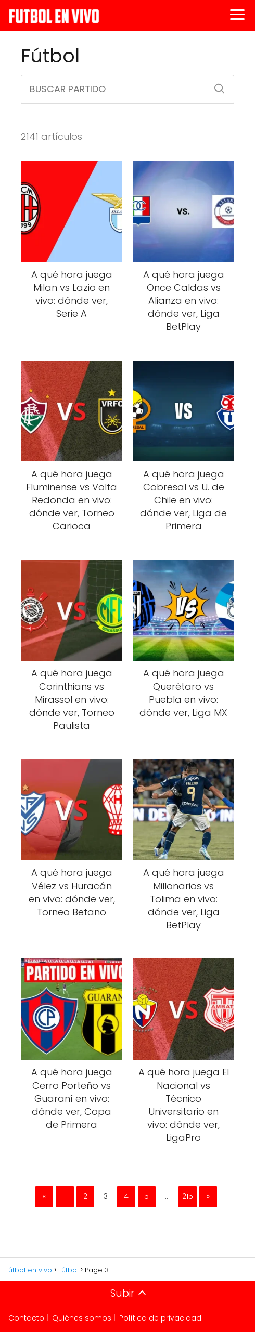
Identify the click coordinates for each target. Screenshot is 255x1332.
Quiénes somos (81, 1318)
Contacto (26, 1318)
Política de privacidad (160, 1318)
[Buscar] (215, 85)
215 (187, 1196)
